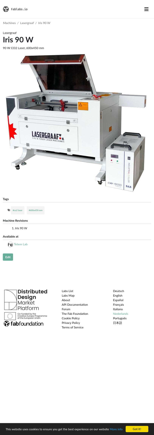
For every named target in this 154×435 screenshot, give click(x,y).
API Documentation (75, 304)
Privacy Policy (71, 322)
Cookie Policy (71, 318)
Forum (66, 309)
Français (118, 304)
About (66, 300)
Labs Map (68, 295)
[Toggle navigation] (146, 9)
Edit (8, 257)
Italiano (118, 309)
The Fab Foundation (75, 313)
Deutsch (118, 291)
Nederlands (120, 313)
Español (118, 300)
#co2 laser (17, 210)
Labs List (67, 291)
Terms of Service (73, 327)
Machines (9, 23)
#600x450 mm (36, 210)
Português (119, 318)
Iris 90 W (44, 23)
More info (116, 429)
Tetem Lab (21, 244)
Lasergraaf (27, 23)
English (117, 295)
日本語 (117, 322)
